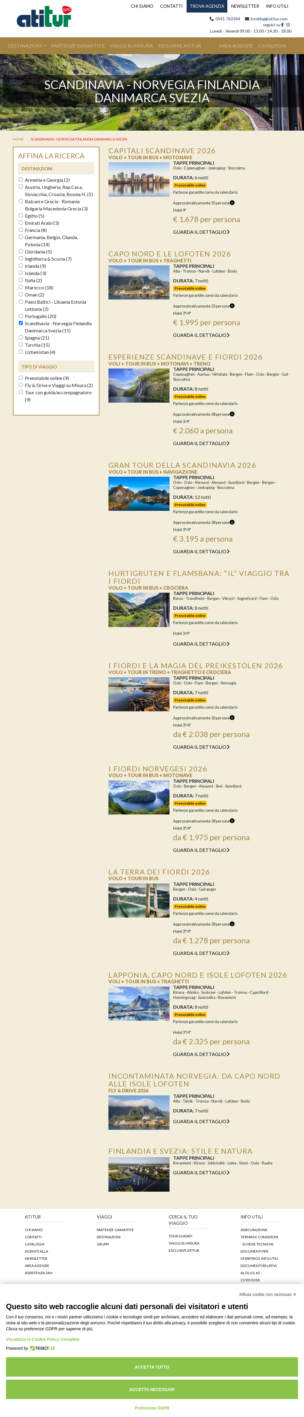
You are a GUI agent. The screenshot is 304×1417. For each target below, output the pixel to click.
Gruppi (103, 1244)
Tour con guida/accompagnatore (55, 395)
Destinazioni (25, 45)
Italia (30, 280)
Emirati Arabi (39, 223)
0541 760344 (227, 18)
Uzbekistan (37, 352)
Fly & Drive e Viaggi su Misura (56, 385)
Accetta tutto (152, 1367)
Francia (33, 230)
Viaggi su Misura (131, 45)
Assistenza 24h (38, 1273)
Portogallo (37, 316)
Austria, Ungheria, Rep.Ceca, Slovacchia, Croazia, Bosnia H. (56, 190)
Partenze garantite (115, 1230)
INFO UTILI (277, 6)
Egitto (31, 215)
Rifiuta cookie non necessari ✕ (268, 1294)
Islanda (32, 273)
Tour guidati (180, 1236)
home (18, 139)
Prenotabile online (44, 378)
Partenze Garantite (78, 45)
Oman (31, 294)
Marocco (36, 287)
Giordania (35, 251)
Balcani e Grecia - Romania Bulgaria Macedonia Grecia (53, 204)
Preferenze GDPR (152, 1408)
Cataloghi (34, 1244)
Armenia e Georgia (44, 180)
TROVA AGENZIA (207, 6)
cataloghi (272, 45)
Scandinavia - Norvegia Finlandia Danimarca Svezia (79, 139)
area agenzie (236, 45)
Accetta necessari (152, 1389)
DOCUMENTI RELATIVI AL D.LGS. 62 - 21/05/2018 (259, 1272)
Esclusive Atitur (179, 45)
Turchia (34, 345)
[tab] (56, 168)
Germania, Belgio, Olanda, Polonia (48, 240)
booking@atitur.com (269, 18)
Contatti (33, 1237)
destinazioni (37, 168)
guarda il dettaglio (201, 232)
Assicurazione (254, 1230)
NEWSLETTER (245, 6)
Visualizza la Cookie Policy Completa (43, 1339)
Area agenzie (37, 1265)
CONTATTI (171, 6)
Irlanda (32, 266)
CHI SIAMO (142, 6)
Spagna (34, 337)
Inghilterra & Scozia (45, 259)
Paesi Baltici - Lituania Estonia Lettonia (52, 305)
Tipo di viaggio (39, 366)
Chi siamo (34, 1230)
